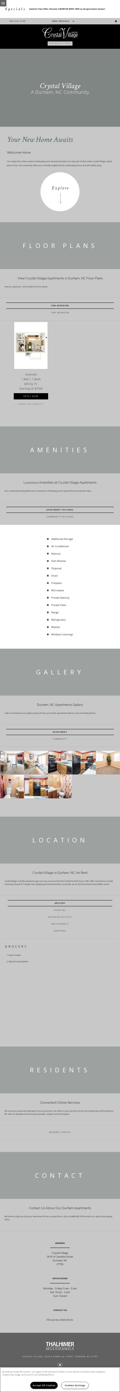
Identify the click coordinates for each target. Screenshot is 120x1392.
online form (66, 1320)
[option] (31, 367)
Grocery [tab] (60, 903)
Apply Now (30, 396)
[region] (60, 1379)
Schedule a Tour (60, 43)
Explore (60, 188)
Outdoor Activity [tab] (60, 917)
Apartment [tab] (60, 732)
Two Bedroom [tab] (60, 312)
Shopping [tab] (60, 930)
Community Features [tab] (60, 516)
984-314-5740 (17, 21)
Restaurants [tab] (59, 924)
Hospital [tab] (60, 910)
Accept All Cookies (44, 1385)
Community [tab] (60, 739)
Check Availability (31, 404)
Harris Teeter (15, 955)
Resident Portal (60, 1132)
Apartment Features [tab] (59, 509)
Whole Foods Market (18, 961)
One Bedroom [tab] (60, 305)
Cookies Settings (75, 1385)
